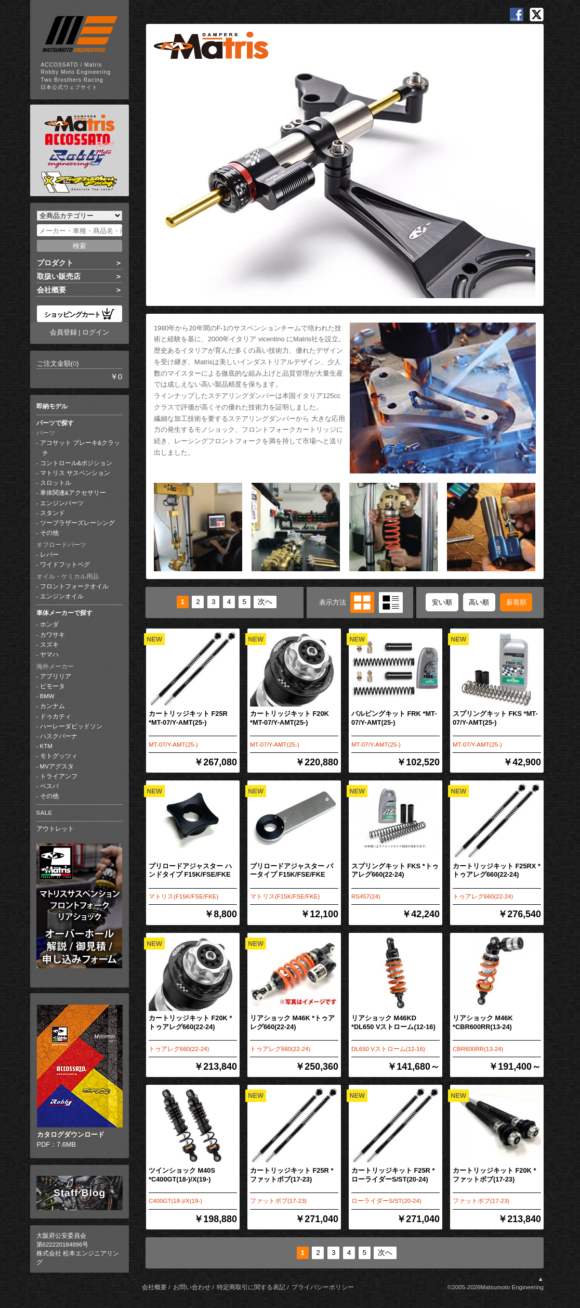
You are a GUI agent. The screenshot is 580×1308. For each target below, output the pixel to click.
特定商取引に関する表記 (251, 1287)
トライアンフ (58, 776)
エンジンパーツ (62, 503)
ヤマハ (49, 654)
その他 (49, 533)
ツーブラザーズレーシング (77, 523)
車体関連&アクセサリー (73, 493)
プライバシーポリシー (323, 1287)
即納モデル (52, 406)
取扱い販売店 (59, 276)
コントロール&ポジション (76, 463)
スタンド (52, 513)
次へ (265, 602)
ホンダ (49, 624)
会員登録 (63, 332)
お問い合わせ (191, 1287)
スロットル (55, 483)
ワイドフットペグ (65, 564)
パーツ (45, 433)
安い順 (442, 602)
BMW (47, 696)
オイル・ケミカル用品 (67, 576)
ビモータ (52, 686)
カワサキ (52, 635)
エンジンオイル (62, 596)
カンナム (52, 706)
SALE (44, 813)
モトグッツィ (58, 756)
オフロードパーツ (61, 545)
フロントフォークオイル (74, 586)
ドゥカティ (55, 716)
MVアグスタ (57, 766)
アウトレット (55, 829)
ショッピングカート (79, 313)
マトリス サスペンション (75, 473)
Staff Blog (80, 1192)
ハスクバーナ (58, 736)
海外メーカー (55, 666)
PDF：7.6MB (80, 1076)
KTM (46, 746)
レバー (49, 555)
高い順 (479, 602)
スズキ (49, 645)
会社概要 (51, 290)
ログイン (95, 332)
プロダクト (55, 263)
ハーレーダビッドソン (71, 726)
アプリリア (55, 676)
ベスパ (49, 786)
